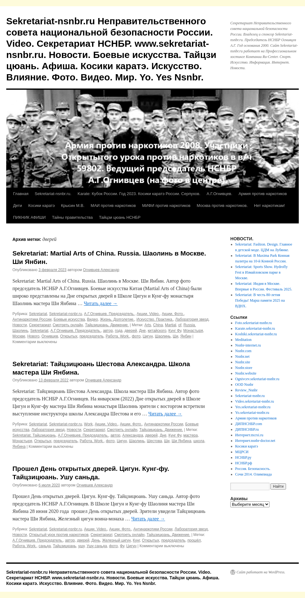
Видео (92, 319)
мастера (190, 435)
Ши (175, 336)
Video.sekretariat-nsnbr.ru (254, 401)
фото (136, 336)
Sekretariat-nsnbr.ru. (53, 193)
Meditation (243, 339)
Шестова (154, 441)
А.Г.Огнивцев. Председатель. (109, 314)
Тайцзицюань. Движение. (107, 325)
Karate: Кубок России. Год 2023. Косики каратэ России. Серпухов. (138, 193)
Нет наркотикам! (269, 205)
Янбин (185, 336)
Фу (122, 546)
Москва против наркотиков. (222, 205)
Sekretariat (38, 314)
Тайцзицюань (64, 546)
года (118, 330)
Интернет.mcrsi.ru (249, 435)
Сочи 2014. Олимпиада (253, 474)
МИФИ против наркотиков (166, 205)
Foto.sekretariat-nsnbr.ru (253, 323)
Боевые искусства (69, 319)
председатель (91, 336)
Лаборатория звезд (192, 319)
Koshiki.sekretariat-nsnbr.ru (256, 334)
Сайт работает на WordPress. (261, 572)
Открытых (68, 336)
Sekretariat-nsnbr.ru (65, 314)
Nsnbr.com (243, 351)
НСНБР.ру (243, 457)
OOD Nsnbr (244, 384)
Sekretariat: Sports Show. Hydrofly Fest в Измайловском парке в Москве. (261, 272)
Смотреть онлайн (68, 325)
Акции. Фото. (173, 314)
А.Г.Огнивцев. (219, 193)
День (96, 540)
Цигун (148, 336)
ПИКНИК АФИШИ (29, 217)
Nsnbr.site (242, 362)
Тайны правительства (72, 217)
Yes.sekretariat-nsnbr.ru (252, 407)
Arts (147, 325)
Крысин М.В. (72, 205)
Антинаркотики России (32, 319)
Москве (18, 336)
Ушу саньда (97, 546)
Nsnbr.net (242, 356)
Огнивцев (49, 336)
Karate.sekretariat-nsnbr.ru (255, 328)
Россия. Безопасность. (252, 468)
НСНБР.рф (243, 463)
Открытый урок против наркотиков (58, 535)
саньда (45, 546)
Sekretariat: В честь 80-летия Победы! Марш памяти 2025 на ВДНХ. (260, 300)
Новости (19, 325)
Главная (20, 193)
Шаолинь (163, 336)
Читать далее (101, 303)
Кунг (136, 540)
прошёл (194, 540)
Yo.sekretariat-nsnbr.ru (252, 412)
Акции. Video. (148, 314)
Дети (17, 205)
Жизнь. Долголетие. (117, 319)
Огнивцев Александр (101, 270)
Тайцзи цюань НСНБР (119, 217)
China (158, 325)
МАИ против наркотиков (113, 205)
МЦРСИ (242, 452)
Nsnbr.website (245, 373)
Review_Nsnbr (246, 390)
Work (88, 424)
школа (198, 441)
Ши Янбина (181, 441)
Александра (132, 435)
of (179, 325)
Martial (170, 325)
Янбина (19, 446)
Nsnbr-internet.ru (248, 345)
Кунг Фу (174, 330)
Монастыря (193, 330)
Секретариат (40, 325)
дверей (130, 330)
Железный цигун (116, 540)
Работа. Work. (117, 336)
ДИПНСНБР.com (248, 424)
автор (108, 330)
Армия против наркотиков (262, 193)
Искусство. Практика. (155, 319)
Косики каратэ (41, 205)
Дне (142, 330)
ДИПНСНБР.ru (247, 429)
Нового (33, 336)
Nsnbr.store (243, 368)
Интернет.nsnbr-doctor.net (255, 440)
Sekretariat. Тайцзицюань (34, 435)
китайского (157, 330)
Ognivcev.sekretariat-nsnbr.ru (257, 379)
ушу (81, 546)
